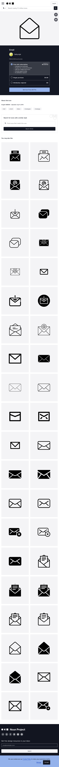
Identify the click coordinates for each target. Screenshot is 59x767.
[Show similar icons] (56, 19)
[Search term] (30, 8)
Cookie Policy (27, 759)
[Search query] (29, 123)
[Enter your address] (29, 745)
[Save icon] (56, 14)
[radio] (29, 68)
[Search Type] (4, 8)
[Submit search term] (55, 8)
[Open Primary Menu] (3, 4)
